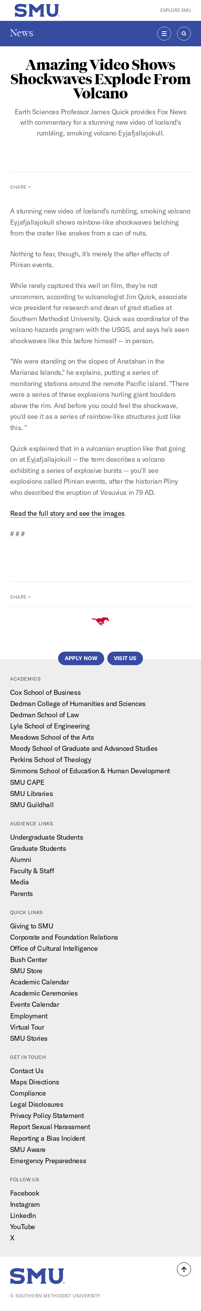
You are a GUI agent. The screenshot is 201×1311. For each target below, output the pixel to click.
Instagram (25, 1204)
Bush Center (28, 959)
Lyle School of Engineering (49, 726)
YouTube (22, 1226)
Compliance (28, 1093)
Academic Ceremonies (44, 993)
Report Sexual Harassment (50, 1126)
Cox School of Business (45, 692)
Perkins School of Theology (50, 759)
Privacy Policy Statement (47, 1115)
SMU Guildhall (31, 804)
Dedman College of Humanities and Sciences (78, 703)
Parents (21, 893)
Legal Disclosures (36, 1104)
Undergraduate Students (46, 837)
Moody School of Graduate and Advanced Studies (84, 748)
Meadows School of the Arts (52, 737)
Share (18, 187)
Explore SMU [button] (175, 10)
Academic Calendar (39, 981)
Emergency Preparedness (48, 1160)
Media (19, 881)
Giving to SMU (31, 925)
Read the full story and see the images (67, 513)
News (21, 33)
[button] (184, 1269)
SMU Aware (28, 1149)
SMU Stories (29, 1038)
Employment (29, 1015)
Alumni (20, 859)
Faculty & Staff (32, 870)
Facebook (24, 1193)
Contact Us (27, 1070)
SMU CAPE (27, 782)
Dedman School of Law (44, 714)
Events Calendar (34, 1004)
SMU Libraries (31, 793)
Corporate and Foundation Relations (64, 937)
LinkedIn (23, 1215)
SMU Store (26, 970)
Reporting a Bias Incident (47, 1138)
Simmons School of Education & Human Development (90, 770)
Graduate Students (38, 848)
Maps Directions (34, 1081)
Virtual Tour (27, 1027)
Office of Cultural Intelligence (54, 948)
